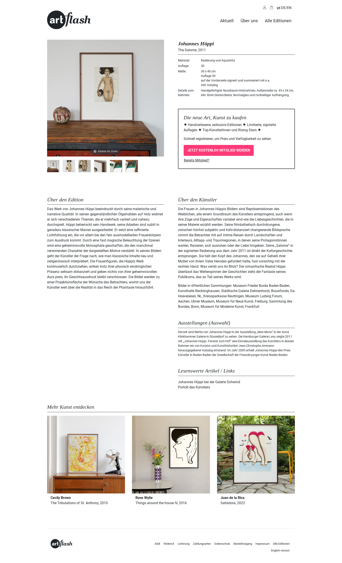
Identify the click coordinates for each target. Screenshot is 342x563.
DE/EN (286, 8)
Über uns (249, 20)
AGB (157, 543)
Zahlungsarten (202, 543)
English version (280, 550)
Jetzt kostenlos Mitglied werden (218, 150)
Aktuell (227, 20)
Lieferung (184, 543)
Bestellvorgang (243, 543)
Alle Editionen (278, 20)
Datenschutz (222, 543)
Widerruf (169, 543)
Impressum (262, 543)
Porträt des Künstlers (194, 387)
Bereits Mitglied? (196, 160)
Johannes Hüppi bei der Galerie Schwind (209, 382)
